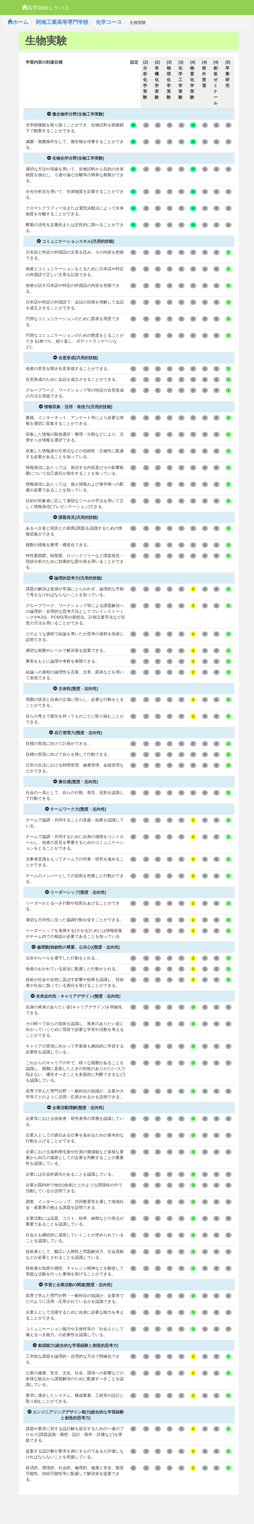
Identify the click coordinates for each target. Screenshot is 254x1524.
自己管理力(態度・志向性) (75, 732)
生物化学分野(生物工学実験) (75, 158)
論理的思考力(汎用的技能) (75, 578)
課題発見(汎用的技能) (75, 517)
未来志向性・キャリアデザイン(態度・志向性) (75, 996)
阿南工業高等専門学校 (62, 22)
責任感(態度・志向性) (75, 781)
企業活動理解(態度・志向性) (75, 1107)
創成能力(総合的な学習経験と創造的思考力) (75, 1345)
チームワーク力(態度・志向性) (75, 809)
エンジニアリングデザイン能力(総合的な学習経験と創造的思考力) (75, 1415)
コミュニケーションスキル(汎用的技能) (75, 241)
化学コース (109, 22)
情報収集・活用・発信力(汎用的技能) (75, 406)
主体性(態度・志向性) (75, 688)
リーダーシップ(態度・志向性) (75, 892)
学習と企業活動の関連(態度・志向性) (75, 1284)
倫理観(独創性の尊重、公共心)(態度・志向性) (76, 947)
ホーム (17, 22)
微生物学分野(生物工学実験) (75, 114)
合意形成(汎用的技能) (75, 357)
